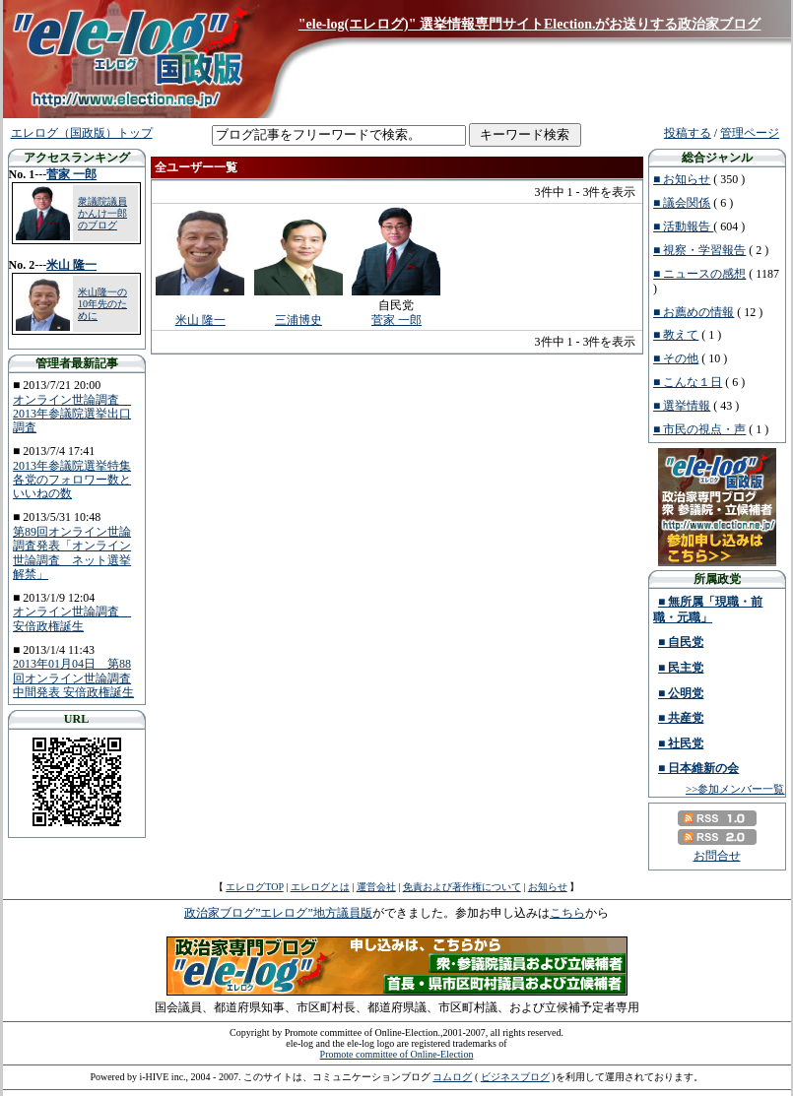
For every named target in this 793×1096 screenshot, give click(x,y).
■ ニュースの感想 (699, 274)
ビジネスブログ (515, 1076)
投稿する (687, 133)
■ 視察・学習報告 (699, 250)
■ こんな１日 (687, 382)
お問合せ (717, 856)
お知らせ (547, 886)
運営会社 (376, 886)
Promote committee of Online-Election (397, 1054)
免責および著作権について (462, 886)
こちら (567, 913)
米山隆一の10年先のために (102, 304)
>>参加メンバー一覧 (735, 789)
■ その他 (675, 358)
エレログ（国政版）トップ (82, 133)
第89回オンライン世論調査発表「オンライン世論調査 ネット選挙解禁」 (72, 553)
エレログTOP (254, 886)
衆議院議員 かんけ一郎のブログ (102, 213)
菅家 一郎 (71, 174)
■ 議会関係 (681, 203)
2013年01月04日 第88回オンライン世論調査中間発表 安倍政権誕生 (73, 678)
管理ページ (749, 133)
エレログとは (320, 886)
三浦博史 (298, 320)
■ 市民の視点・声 (699, 429)
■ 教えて (675, 335)
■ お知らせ (681, 179)
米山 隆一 (71, 265)
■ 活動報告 (683, 226)
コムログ (452, 1076)
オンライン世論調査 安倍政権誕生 (72, 618)
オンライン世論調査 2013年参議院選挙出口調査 (72, 414)
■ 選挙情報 (681, 406)
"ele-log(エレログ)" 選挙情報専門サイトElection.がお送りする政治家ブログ (529, 24)
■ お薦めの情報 (693, 312)
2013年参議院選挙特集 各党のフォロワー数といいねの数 (72, 480)
